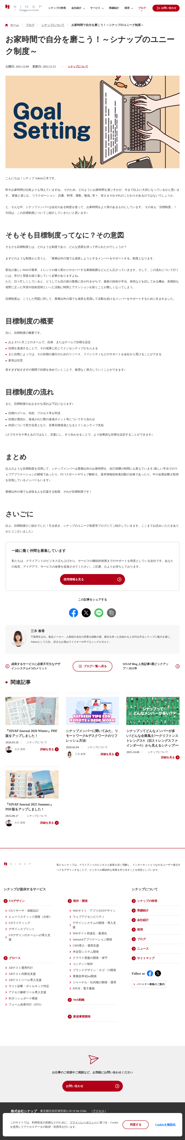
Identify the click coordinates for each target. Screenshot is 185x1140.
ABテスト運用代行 (21, 967)
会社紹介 (76, 8)
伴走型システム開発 (86, 951)
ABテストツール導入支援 (25, 979)
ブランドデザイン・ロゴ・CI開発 (94, 970)
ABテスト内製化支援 (22, 973)
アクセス (98, 1110)
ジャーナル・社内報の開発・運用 (94, 982)
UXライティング (19, 922)
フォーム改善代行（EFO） (26, 1004)
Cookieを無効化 (165, 1124)
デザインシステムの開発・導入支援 (94, 925)
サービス (95, 8)
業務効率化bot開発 (85, 976)
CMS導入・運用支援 (86, 945)
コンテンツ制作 (83, 963)
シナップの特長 (57, 8)
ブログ (142, 8)
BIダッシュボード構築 (23, 998)
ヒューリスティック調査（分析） (30, 916)
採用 (127, 8)
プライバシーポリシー (83, 1122)
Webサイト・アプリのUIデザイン (94, 910)
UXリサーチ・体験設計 (24, 910)
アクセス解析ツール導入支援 (27, 992)
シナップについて (52, 25)
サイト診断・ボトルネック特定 (29, 986)
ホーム (14, 25)
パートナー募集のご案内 (151, 984)
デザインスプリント (22, 929)
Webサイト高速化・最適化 (90, 933)
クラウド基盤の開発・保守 (90, 957)
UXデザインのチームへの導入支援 (29, 937)
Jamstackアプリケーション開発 (92, 939)
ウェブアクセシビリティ (89, 916)
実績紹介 (114, 8)
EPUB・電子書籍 (84, 988)
